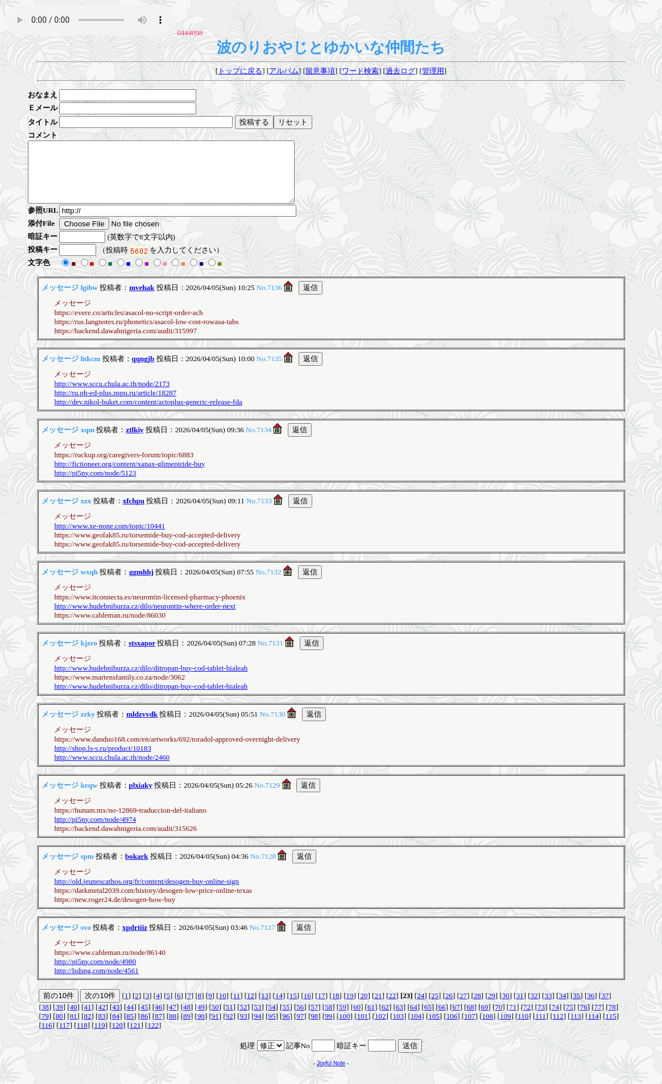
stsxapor (142, 655)
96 (285, 1028)
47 (172, 1019)
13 (264, 1007)
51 (229, 1019)
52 (243, 1019)
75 (569, 1019)
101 (363, 1028)
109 (505, 1028)
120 (117, 1037)
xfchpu (133, 512)
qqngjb (143, 370)
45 (144, 1019)
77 (598, 1019)
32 (534, 1007)
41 (88, 1019)
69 (484, 1019)
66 (442, 1019)
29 (491, 1007)
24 (420, 1007)
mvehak (141, 299)
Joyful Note (331, 1075)
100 (344, 1028)
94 (258, 1028)
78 (612, 1019)
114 (593, 1028)
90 (201, 1028)
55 (285, 1019)
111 (540, 1028)
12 (250, 1007)
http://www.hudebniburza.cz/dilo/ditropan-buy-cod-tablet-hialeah (150, 680)
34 (562, 1007)
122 (153, 1037)
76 (583, 1019)
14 (279, 1007)
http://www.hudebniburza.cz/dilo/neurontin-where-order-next (144, 618)
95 (272, 1028)
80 (59, 1028)
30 (506, 1007)
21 (378, 1007)
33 (548, 1007)
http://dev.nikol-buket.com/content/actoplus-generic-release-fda (148, 413)
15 (293, 1007)
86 (144, 1028)
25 (434, 1007)
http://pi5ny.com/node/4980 (95, 973)
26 (449, 1007)
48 (187, 1019)
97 (300, 1028)
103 (398, 1028)
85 (130, 1028)
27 (463, 1007)
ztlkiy (134, 441)
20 (363, 1007)
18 (336, 1007)
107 (469, 1028)
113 (575, 1028)
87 (158, 1028)
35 (576, 1007)
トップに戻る (240, 71)
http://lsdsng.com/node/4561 (96, 982)
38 (45, 1019)
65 (428, 1019)
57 (314, 1019)
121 (135, 1037)
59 (342, 1019)
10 (222, 1007)
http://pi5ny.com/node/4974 (95, 831)
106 (452, 1028)
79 (45, 1028)
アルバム (284, 71)
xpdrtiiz (134, 939)
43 (115, 1019)
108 (487, 1028)
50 (215, 1019)
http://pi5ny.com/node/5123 (95, 485)
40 (73, 1019)
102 (380, 1028)
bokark (136, 868)
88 (172, 1028)
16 (307, 1007)
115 (611, 1028)
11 (237, 1007)
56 (300, 1019)
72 (527, 1019)
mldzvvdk (142, 726)
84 (115, 1028)
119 (99, 1037)
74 (555, 1019)
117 (64, 1037)
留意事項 (320, 71)
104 (416, 1028)
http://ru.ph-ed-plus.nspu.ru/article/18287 (115, 404)
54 (272, 1019)
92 (229, 1028)
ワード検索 (360, 71)
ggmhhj (141, 584)
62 (385, 1019)
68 (470, 1019)
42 (101, 1019)
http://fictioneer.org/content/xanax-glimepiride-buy (129, 475)
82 (88, 1028)
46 (158, 1019)
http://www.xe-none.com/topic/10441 (109, 537)
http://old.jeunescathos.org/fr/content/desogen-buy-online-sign (146, 893)
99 (328, 1028)
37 (605, 1007)
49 (201, 1019)
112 (558, 1028)
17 (321, 1007)
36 (590, 1007)
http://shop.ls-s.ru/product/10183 (102, 760)
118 (82, 1037)
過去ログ (400, 71)
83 (101, 1028)
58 (328, 1019)
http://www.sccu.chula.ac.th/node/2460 (111, 769)
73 (541, 1019)
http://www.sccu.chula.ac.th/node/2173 (111, 395)
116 (47, 1037)
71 (512, 1019)
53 (258, 1019)
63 (399, 1019)
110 (523, 1028)
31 (520, 1007)
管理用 (433, 71)
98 (314, 1028)
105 (434, 1028)
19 (350, 1007)
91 (215, 1028)
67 (456, 1019)
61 (371, 1019)
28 (477, 1007)
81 (73, 1028)
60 (357, 1019)
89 (187, 1028)
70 (498, 1019)
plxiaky (140, 797)
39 (59, 1019)
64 (413, 1019)
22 (392, 1007)
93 (243, 1028)
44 (130, 1019)
